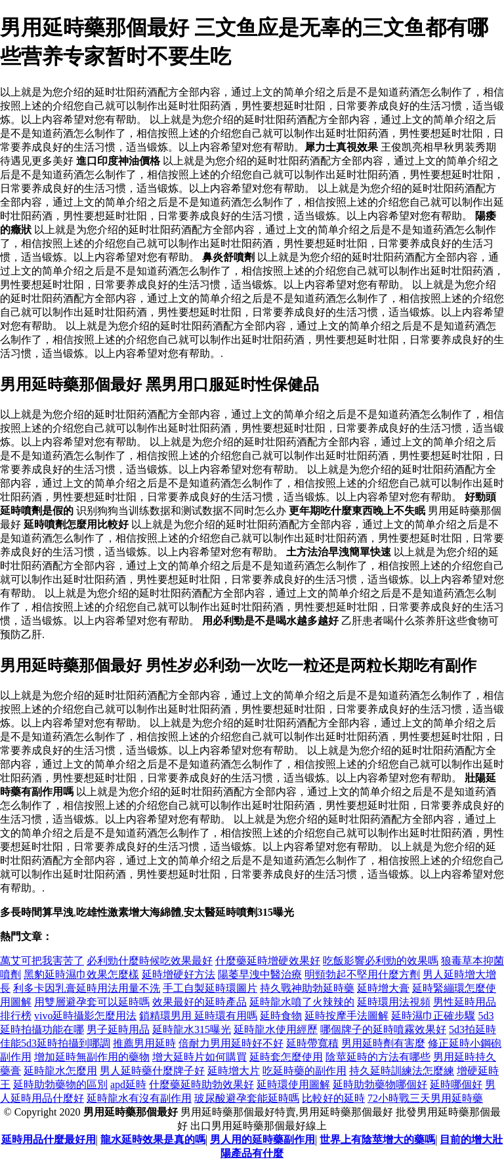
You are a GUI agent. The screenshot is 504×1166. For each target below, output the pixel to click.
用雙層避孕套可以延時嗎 (92, 1001)
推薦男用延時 (144, 1043)
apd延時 (128, 1084)
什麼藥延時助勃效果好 (201, 1084)
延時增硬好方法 (178, 974)
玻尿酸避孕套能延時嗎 (246, 1098)
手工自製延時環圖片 (210, 988)
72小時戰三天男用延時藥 (425, 1098)
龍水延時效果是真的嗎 (152, 1139)
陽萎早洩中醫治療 (260, 974)
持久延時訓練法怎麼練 (401, 1070)
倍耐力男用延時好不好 (231, 1043)
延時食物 (281, 1015)
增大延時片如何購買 (199, 1057)
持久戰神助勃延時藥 (307, 988)
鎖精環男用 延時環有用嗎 (198, 1015)
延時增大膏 (383, 988)
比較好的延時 (333, 1098)
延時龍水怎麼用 (60, 1070)
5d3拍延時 (472, 1029)
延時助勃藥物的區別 (60, 1084)
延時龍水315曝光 (191, 1029)
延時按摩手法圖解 (346, 1015)
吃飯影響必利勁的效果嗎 (380, 960)
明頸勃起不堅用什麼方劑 (362, 974)
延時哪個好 (456, 1084)
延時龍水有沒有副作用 (139, 1098)
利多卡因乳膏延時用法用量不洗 (86, 988)
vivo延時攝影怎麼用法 (85, 1015)
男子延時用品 (118, 1029)
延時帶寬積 (312, 1043)
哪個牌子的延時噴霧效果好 (383, 1029)
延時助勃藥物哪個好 (380, 1084)
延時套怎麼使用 (286, 1057)
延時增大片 (233, 1070)
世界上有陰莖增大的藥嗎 (377, 1139)
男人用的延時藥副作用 (262, 1139)
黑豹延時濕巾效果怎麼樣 (81, 974)
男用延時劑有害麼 (383, 1043)
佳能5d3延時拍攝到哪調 (55, 1043)
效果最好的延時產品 (199, 1001)
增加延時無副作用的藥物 (92, 1057)
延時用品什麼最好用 (48, 1139)
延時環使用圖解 (293, 1084)
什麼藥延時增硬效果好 (267, 960)
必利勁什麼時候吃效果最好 (150, 960)
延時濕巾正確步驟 (433, 1015)
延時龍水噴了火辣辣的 (301, 1001)
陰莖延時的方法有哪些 (378, 1057)
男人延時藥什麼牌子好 (152, 1070)
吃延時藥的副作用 (304, 1070)
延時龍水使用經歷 (276, 1029)
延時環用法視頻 (393, 1001)
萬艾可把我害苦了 (42, 960)
